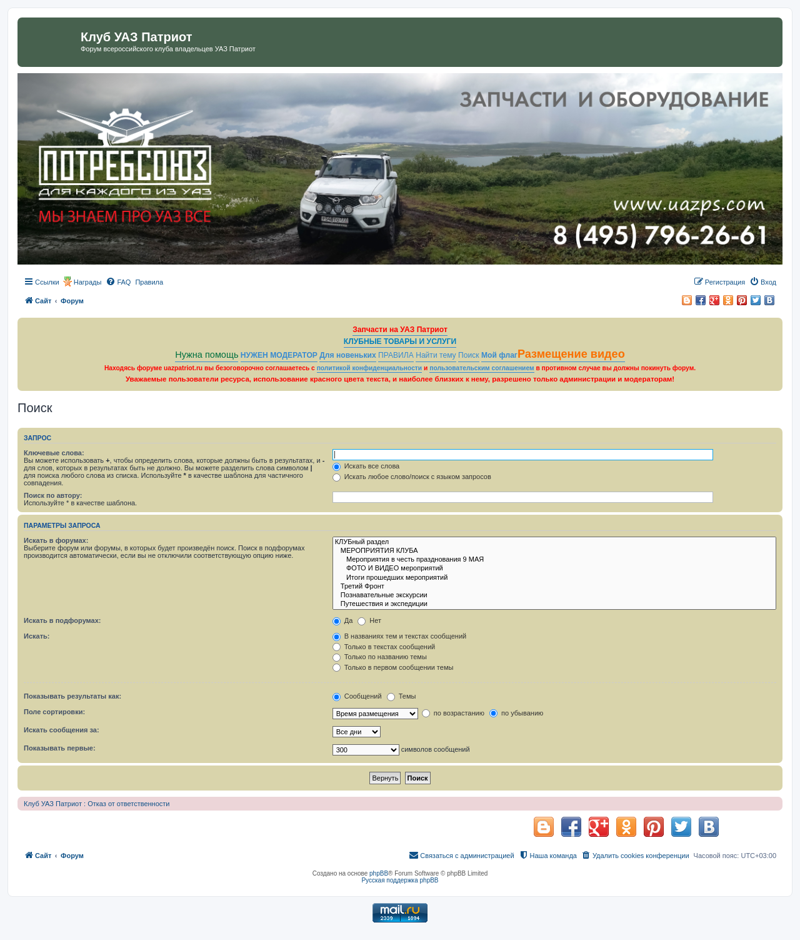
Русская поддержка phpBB (399, 880)
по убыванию (516, 713)
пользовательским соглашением (481, 368)
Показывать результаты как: (72, 696)
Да (342, 620)
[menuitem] (118, 282)
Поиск (468, 355)
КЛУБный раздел (554, 542)
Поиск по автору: (53, 495)
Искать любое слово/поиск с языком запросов (411, 476)
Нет (369, 620)
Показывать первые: (60, 748)
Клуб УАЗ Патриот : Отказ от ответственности (96, 803)
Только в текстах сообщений (384, 646)
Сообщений (357, 696)
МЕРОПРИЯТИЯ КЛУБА (554, 551)
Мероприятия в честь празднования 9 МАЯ (554, 559)
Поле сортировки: (54, 711)
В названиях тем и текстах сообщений (399, 636)
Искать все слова (366, 466)
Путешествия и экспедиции (554, 604)
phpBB (378, 873)
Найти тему (436, 355)
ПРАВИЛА (396, 355)
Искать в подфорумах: (62, 620)
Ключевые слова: (54, 453)
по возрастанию (453, 713)
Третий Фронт (554, 586)
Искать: (36, 636)
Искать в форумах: (56, 540)
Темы (401, 696)
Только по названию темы (379, 656)
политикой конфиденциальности (369, 368)
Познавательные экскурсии (554, 595)
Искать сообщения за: (61, 730)
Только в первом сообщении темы (393, 667)
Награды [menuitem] (88, 282)
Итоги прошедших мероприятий (554, 578)
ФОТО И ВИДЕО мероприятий (554, 568)
